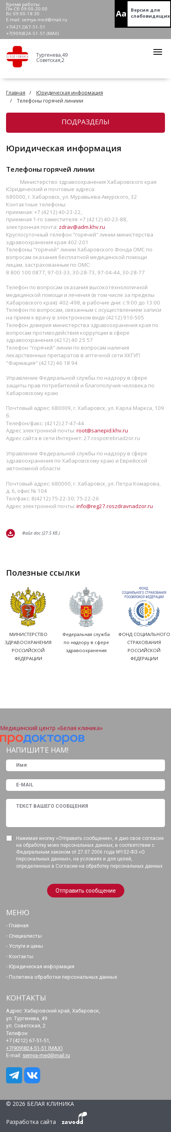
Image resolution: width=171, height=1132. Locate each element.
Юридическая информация (69, 92)
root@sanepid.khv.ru (102, 430)
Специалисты (25, 936)
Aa (121, 13)
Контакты (21, 956)
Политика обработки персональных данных (63, 977)
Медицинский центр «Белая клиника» (51, 728)
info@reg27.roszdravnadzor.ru (114, 506)
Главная (15, 92)
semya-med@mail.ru (44, 19)
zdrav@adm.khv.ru (82, 227)
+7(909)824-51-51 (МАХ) (32, 33)
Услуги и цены (26, 946)
